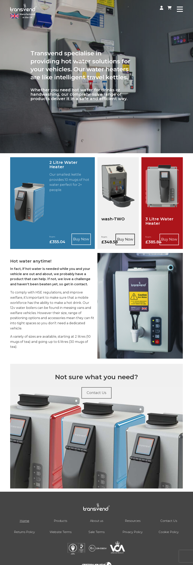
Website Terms (61, 532)
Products (60, 521)
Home (24, 521)
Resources (132, 521)
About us (96, 521)
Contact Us (168, 521)
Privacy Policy (132, 532)
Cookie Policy (169, 532)
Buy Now (81, 239)
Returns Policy (24, 532)
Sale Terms (96, 532)
